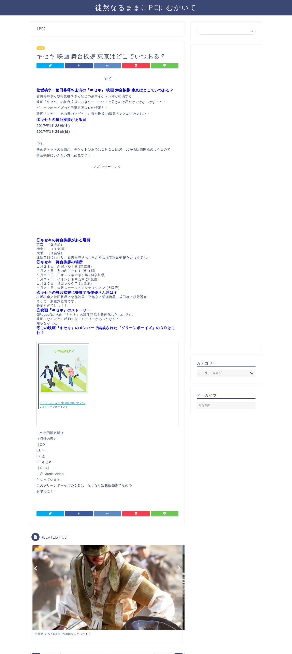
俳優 (41, 48)
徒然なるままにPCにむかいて (146, 7)
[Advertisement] (107, 204)
